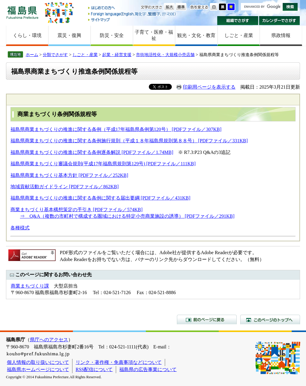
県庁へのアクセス (49, 339)
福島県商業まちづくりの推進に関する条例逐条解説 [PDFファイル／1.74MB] (91, 152)
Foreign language (132, 14)
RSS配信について (94, 369)
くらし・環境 (27, 35)
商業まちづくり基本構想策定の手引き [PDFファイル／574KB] (76, 209)
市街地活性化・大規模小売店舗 (165, 54)
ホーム (32, 54)
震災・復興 (69, 35)
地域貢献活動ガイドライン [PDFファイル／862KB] (64, 186)
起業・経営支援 (116, 54)
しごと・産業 (238, 35)
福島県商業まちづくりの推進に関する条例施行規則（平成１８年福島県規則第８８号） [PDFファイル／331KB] (129, 140)
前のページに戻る (207, 319)
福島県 (22, 12)
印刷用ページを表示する (209, 86)
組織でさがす (237, 20)
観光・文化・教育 (196, 35)
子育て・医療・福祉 (154, 35)
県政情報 (280, 35)
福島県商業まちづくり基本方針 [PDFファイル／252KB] (69, 175)
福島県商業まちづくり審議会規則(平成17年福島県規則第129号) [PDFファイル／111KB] (103, 163)
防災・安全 (112, 35)
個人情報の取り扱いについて (38, 362)
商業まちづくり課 (30, 285)
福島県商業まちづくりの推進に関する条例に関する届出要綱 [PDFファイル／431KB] (100, 197)
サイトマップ (132, 19)
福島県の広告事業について (148, 369)
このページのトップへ (270, 319)
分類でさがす (55, 54)
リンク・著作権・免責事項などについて (119, 362)
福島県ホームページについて (38, 369)
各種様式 (20, 227)
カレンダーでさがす (279, 20)
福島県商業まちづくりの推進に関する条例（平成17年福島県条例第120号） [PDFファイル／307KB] (115, 129)
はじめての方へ (132, 8)
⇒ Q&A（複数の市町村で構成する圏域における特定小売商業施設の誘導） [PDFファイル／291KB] (127, 216)
